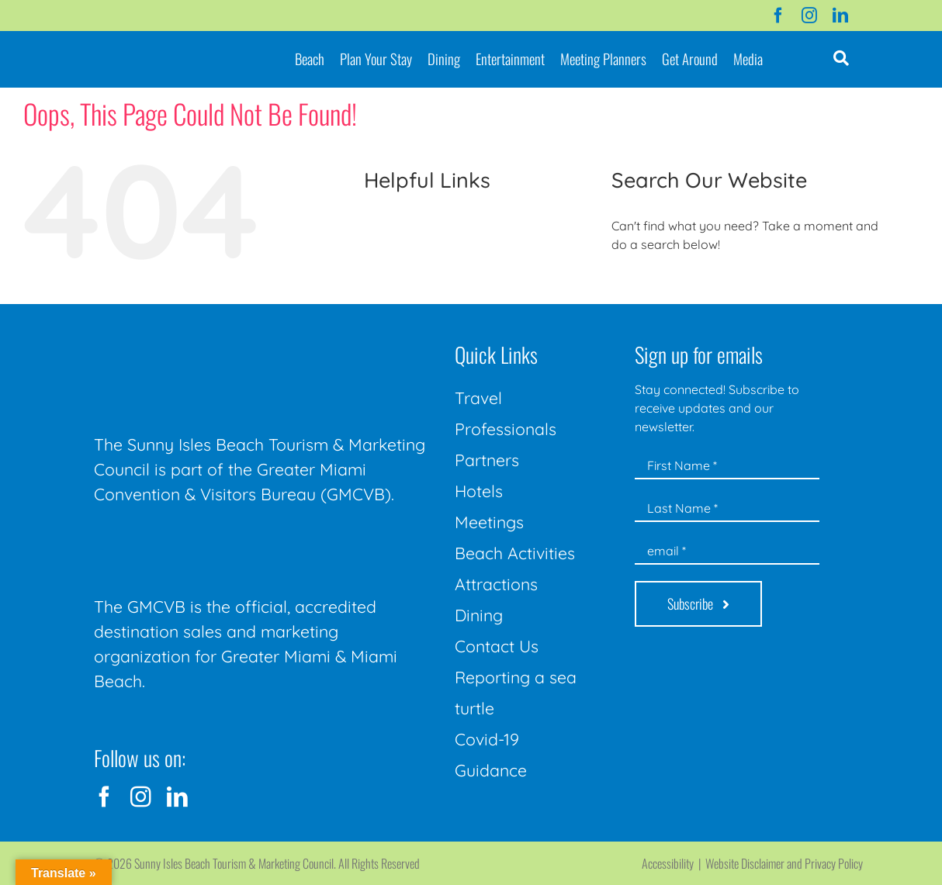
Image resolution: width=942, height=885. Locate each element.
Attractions (496, 584)
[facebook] (778, 15)
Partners (487, 460)
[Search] (628, 286)
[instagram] (809, 15)
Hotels (479, 491)
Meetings (489, 522)
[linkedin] (840, 15)
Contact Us (497, 646)
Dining (479, 615)
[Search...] (753, 286)
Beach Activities (515, 553)
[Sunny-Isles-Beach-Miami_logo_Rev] (210, 339)
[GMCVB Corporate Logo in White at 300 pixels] (210, 541)
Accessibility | (673, 863)
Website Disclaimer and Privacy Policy (784, 863)
